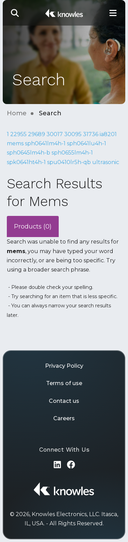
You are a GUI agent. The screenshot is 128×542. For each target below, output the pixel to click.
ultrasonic (105, 162)
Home (17, 113)
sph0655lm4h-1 (72, 152)
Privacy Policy (64, 366)
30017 (54, 134)
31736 (90, 134)
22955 (18, 134)
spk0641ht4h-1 (26, 162)
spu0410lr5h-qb (69, 162)
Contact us (64, 401)
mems (15, 143)
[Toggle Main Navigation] (113, 12)
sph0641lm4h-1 (45, 143)
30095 (73, 134)
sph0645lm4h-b (28, 152)
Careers (64, 418)
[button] (15, 12)
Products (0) (33, 226)
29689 (36, 134)
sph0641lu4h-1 (86, 143)
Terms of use (64, 383)
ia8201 (108, 134)
